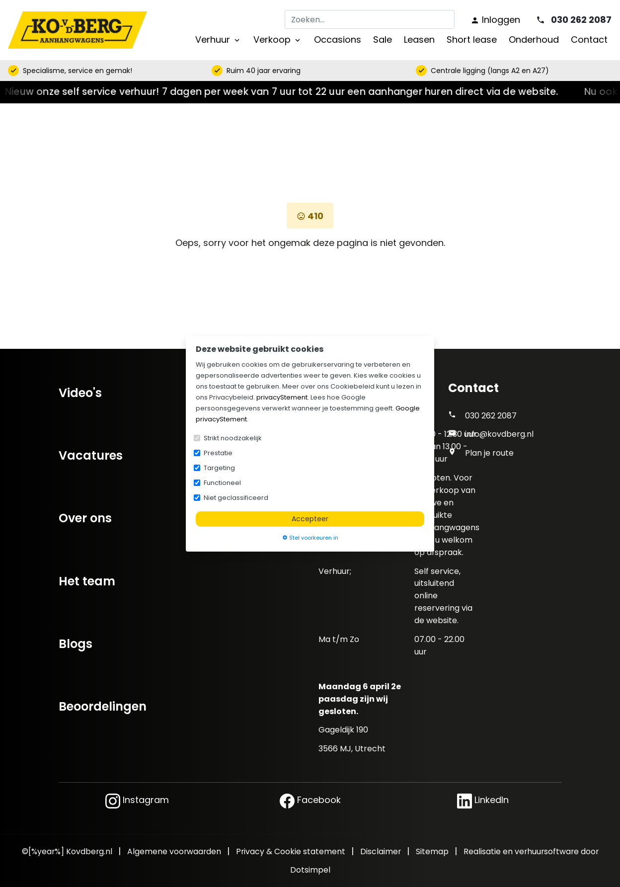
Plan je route (489, 453)
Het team (87, 581)
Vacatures (91, 455)
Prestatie (218, 452)
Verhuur (218, 39)
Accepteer (310, 518)
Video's (80, 393)
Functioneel (222, 482)
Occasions (337, 39)
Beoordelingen (103, 706)
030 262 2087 (491, 415)
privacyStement (282, 397)
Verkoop (277, 39)
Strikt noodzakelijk (233, 437)
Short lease (472, 39)
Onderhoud (534, 39)
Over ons (85, 518)
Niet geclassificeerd (236, 497)
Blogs (75, 644)
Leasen (419, 39)
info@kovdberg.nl (499, 434)
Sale (382, 39)
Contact (589, 39)
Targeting (219, 467)
